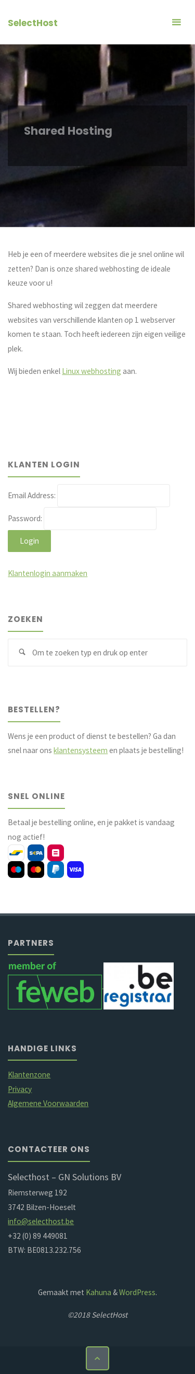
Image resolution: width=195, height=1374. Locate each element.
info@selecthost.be (41, 1221)
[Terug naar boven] (98, 1358)
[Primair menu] (176, 22)
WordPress (137, 1292)
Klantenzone (29, 1074)
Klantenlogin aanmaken (47, 573)
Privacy (20, 1089)
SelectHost (33, 23)
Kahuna (97, 1292)
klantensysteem (81, 750)
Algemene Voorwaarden (48, 1103)
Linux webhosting (91, 371)
